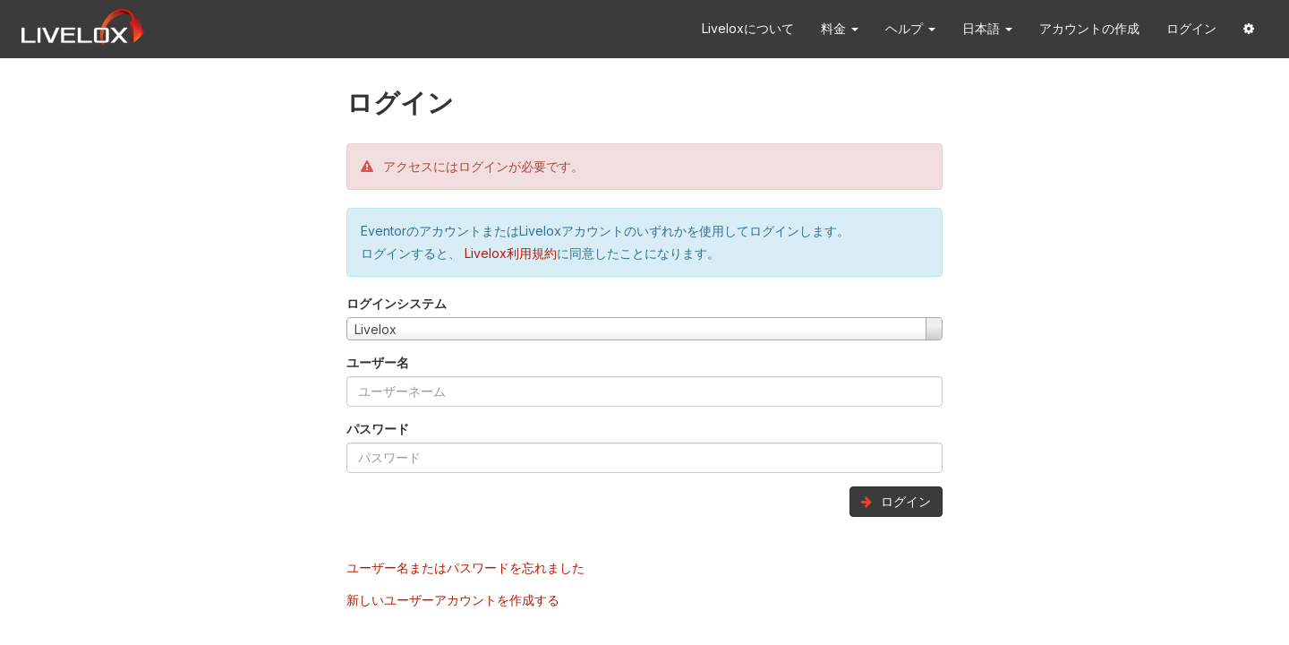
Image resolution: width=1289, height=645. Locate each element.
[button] (1249, 29)
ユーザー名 (377, 362)
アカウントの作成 (1089, 28)
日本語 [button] (987, 28)
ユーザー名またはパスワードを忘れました (465, 567)
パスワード (377, 428)
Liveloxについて (748, 28)
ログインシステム (396, 303)
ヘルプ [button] (910, 28)
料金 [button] (839, 28)
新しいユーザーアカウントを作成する (452, 599)
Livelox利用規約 (509, 253)
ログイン (1191, 28)
